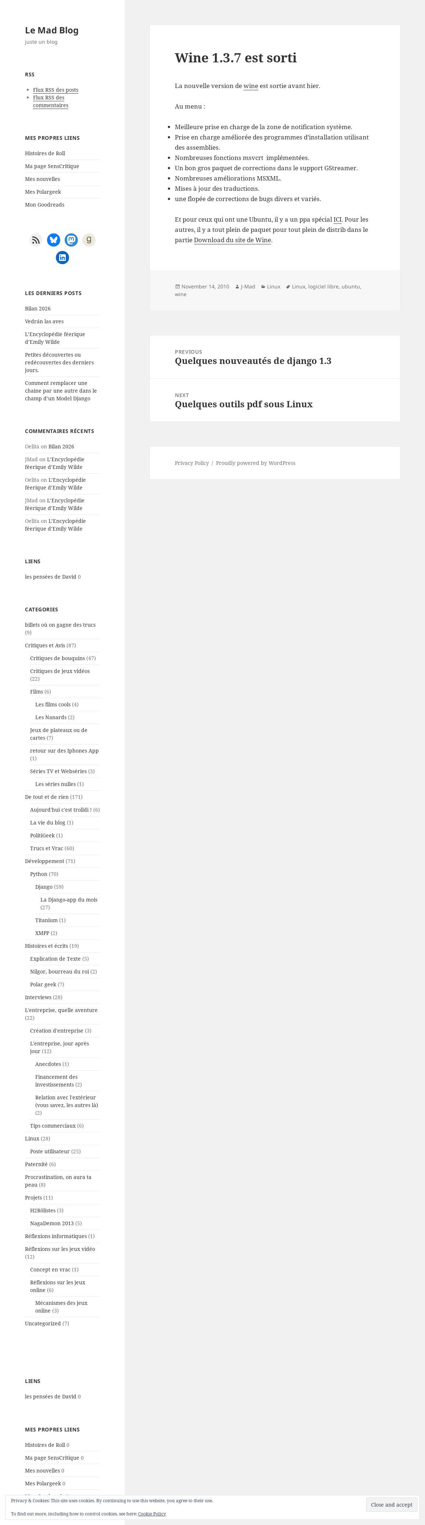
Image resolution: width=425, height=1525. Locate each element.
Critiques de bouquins (57, 658)
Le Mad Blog (52, 30)
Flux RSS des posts (55, 89)
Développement (44, 861)
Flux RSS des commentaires (50, 101)
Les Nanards (50, 717)
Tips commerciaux (53, 1125)
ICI (338, 219)
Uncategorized (43, 1323)
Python (38, 873)
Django (44, 886)
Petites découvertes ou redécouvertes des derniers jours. (59, 362)
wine (251, 85)
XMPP (42, 932)
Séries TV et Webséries (58, 771)
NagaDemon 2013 (52, 1223)
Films (36, 691)
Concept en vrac (50, 1269)
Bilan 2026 (38, 308)
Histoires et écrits (46, 945)
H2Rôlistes (42, 1210)
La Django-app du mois (68, 899)
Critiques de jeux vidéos (60, 670)
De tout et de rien (47, 796)
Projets (33, 1197)
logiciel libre (323, 286)
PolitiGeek (42, 835)
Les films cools (53, 704)
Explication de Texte (55, 958)
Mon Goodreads (44, 204)
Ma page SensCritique (52, 166)
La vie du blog (47, 822)
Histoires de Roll (45, 153)
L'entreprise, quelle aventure (61, 1010)
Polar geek (43, 984)
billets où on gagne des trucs (60, 624)
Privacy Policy (192, 462)
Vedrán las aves (44, 321)
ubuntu (351, 286)
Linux (32, 1138)
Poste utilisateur (50, 1151)
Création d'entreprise (56, 1030)
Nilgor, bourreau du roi (59, 971)
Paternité (36, 1164)
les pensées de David (50, 576)
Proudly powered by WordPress (255, 462)
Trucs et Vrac (46, 848)
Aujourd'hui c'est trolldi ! (61, 809)
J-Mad (248, 286)
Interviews (38, 997)
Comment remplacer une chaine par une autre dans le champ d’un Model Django (61, 390)
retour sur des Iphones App (64, 750)
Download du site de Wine (232, 240)
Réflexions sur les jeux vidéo (60, 1248)
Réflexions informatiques (56, 1236)
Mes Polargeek (43, 191)
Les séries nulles (55, 783)
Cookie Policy (152, 1514)
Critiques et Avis (45, 645)
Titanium (46, 920)
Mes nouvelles (42, 178)
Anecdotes (48, 1063)
